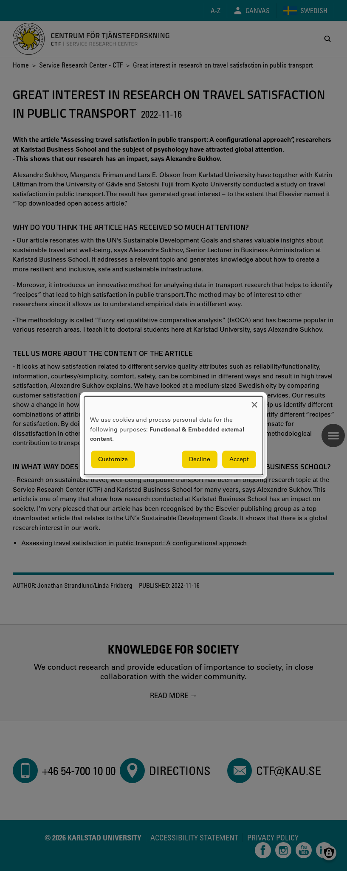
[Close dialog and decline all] (254, 401)
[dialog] (173, 435)
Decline (199, 459)
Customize (113, 459)
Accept (239, 459)
